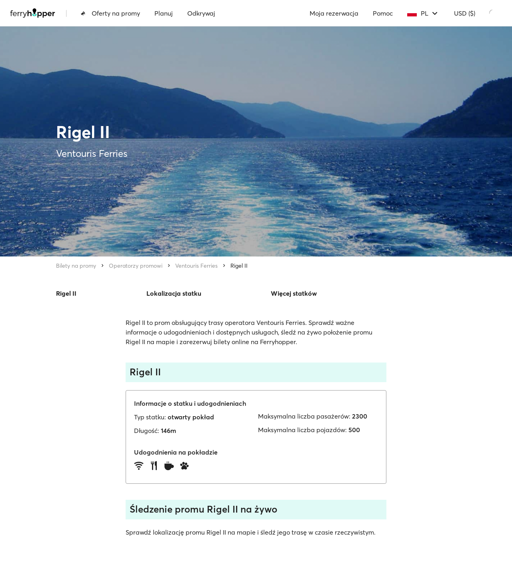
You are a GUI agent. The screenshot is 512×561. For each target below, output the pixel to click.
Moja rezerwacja (334, 13)
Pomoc (383, 13)
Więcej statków (294, 293)
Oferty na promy (110, 13)
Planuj (163, 13)
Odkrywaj (201, 13)
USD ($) (464, 13)
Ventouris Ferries (196, 265)
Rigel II (239, 265)
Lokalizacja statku (173, 293)
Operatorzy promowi (135, 265)
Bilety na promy (76, 265)
